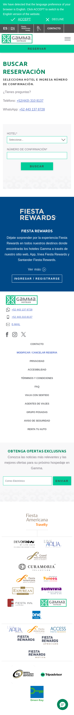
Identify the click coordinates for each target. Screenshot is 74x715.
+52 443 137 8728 (32, 109)
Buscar (37, 166)
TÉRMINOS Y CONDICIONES (37, 378)
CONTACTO (37, 344)
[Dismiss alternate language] (55, 19)
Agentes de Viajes (37, 403)
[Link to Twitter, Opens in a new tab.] (23, 334)
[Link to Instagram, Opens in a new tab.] (14, 334)
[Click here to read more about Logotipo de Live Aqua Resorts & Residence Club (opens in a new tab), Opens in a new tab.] (15, 629)
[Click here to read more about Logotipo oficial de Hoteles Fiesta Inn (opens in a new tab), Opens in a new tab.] (20, 603)
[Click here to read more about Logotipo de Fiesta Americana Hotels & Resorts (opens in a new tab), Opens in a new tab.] (26, 579)
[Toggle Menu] (68, 38)
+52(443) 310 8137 (30, 100)
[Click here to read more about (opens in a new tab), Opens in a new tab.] (24, 544)
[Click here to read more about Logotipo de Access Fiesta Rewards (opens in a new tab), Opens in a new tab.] (58, 629)
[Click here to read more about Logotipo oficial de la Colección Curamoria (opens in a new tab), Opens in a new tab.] (37, 567)
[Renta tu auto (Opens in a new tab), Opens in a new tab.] (39, 28)
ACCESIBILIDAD (37, 369)
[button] (62, 704)
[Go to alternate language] (21, 19)
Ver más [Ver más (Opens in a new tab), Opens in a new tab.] (37, 269)
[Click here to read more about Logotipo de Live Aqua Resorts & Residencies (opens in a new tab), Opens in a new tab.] (53, 544)
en (13, 28)
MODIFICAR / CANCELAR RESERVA (37, 352)
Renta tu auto (37, 429)
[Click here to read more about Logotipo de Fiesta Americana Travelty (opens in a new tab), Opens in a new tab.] (37, 520)
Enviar (61, 481)
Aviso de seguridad (37, 420)
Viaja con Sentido (37, 395)
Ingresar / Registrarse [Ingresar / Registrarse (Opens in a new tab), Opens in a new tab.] (37, 278)
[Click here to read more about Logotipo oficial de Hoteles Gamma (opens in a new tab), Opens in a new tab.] (53, 603)
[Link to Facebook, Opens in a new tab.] (7, 334)
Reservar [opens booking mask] (37, 48)
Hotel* (12, 133)
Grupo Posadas (37, 412)
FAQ (37, 386)
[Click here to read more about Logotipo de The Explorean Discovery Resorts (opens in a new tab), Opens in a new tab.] (22, 591)
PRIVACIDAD (37, 361)
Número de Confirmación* (27, 149)
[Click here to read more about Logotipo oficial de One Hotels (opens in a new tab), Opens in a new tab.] (37, 615)
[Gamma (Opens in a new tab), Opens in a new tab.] (26, 28)
